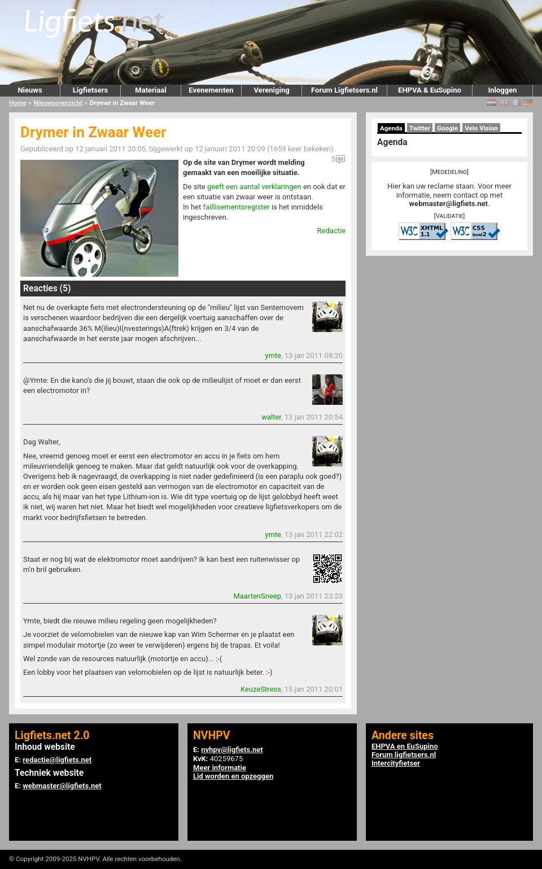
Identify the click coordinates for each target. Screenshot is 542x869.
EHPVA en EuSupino (404, 746)
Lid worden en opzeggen (233, 776)
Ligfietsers (90, 90)
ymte (273, 355)
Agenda (391, 128)
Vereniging (271, 90)
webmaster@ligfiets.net (448, 203)
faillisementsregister (236, 207)
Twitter (419, 128)
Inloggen (502, 90)
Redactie (331, 230)
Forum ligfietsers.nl (403, 754)
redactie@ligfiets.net (57, 760)
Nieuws (30, 90)
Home (18, 103)
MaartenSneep (257, 596)
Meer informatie (219, 767)
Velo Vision (481, 128)
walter (271, 417)
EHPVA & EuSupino (429, 90)
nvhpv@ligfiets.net (232, 749)
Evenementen (211, 90)
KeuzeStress (261, 689)
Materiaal (150, 90)
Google (447, 128)
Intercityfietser (395, 763)
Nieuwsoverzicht (58, 103)
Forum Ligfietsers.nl (344, 90)
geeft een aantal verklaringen (254, 186)
